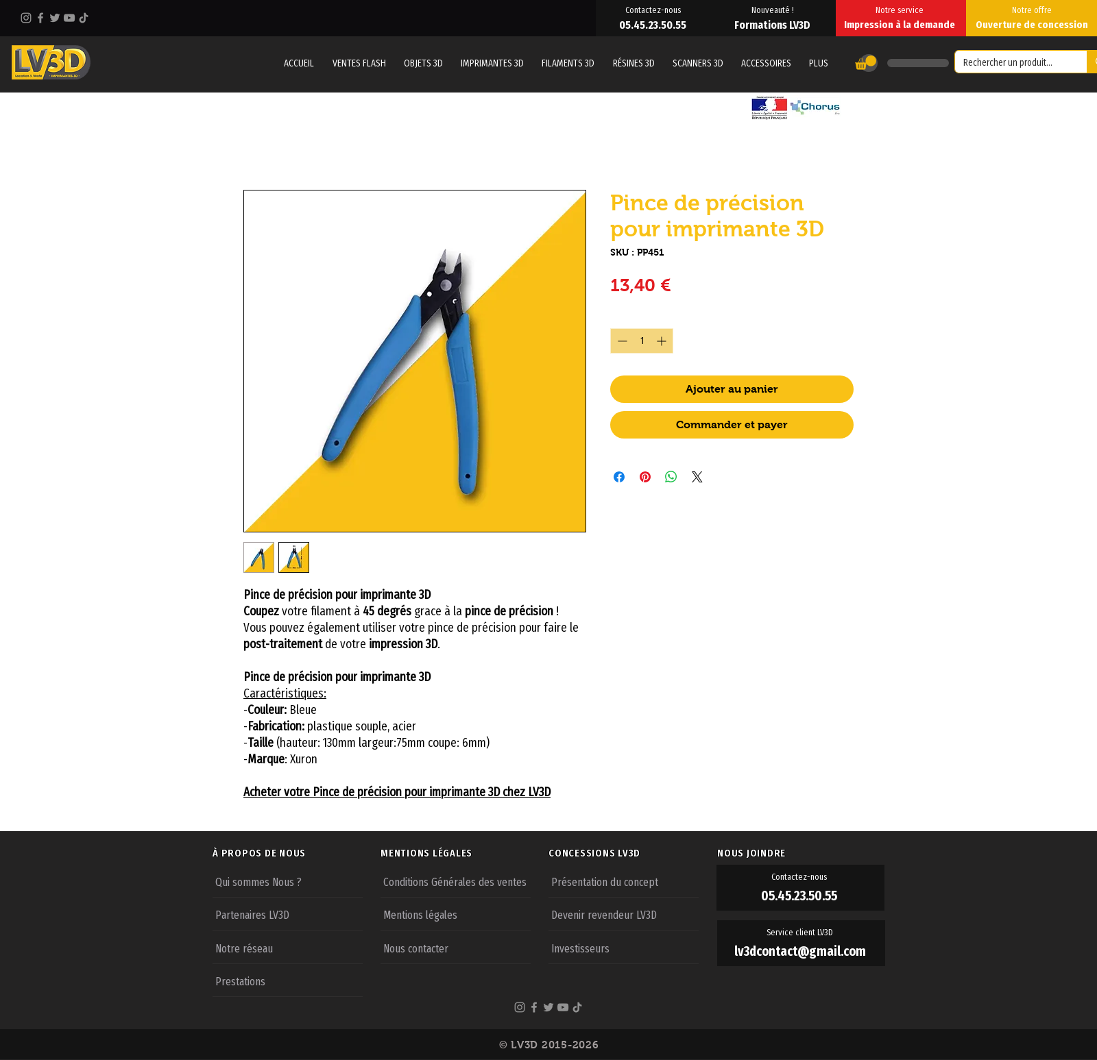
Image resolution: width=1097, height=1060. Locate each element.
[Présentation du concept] (623, 881)
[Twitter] (55, 18)
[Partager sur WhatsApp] (671, 477)
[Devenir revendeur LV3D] (623, 914)
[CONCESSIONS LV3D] (632, 853)
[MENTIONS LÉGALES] (464, 853)
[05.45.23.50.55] (654, 24)
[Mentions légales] (456, 914)
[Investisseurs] (623, 947)
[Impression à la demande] (901, 24)
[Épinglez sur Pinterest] (645, 477)
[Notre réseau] (288, 947)
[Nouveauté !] (774, 9)
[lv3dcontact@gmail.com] (801, 951)
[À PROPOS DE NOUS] (296, 853)
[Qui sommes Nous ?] (288, 881)
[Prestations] (288, 980)
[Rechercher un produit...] (1010, 63)
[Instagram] (26, 18)
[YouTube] (69, 18)
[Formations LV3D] (774, 24)
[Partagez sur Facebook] (619, 477)
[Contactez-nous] (654, 9)
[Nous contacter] (456, 947)
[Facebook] (40, 18)
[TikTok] (84, 18)
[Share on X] (697, 477)
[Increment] (662, 341)
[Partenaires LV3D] (288, 914)
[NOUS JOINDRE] (800, 853)
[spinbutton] (641, 341)
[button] (818, 63)
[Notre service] (901, 9)
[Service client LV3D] (801, 932)
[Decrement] (620, 341)
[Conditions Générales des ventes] (456, 881)
